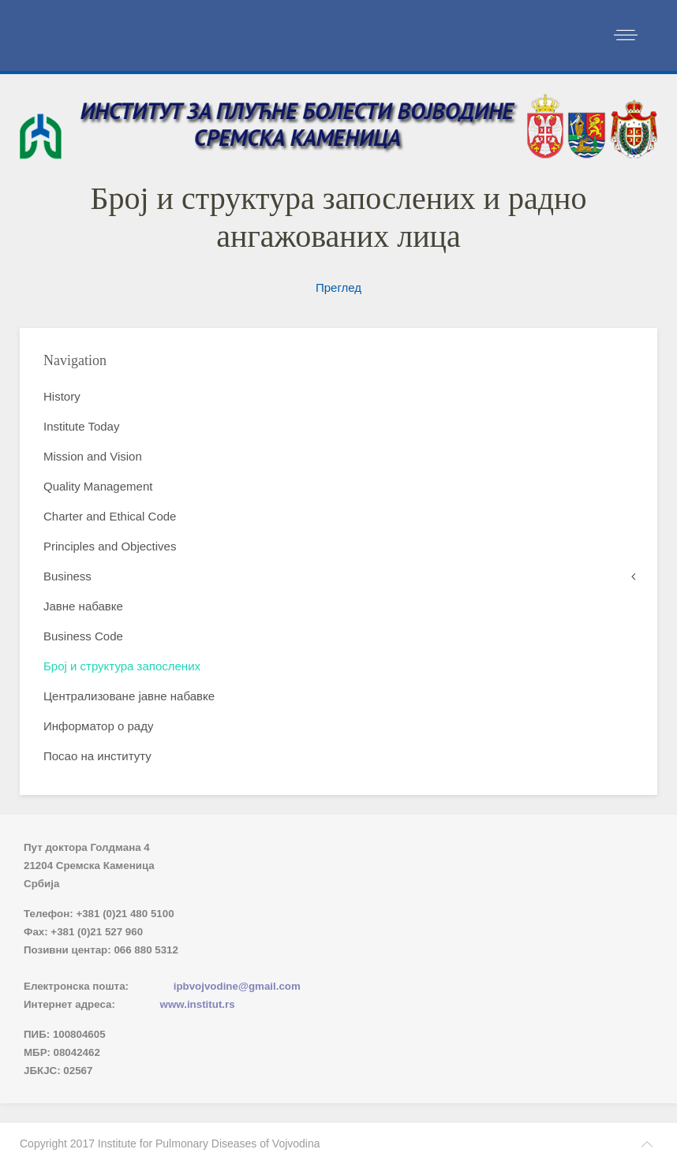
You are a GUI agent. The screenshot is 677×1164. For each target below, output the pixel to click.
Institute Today (81, 426)
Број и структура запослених (121, 666)
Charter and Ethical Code (109, 516)
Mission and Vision (92, 456)
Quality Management (97, 486)
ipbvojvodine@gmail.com (237, 986)
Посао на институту (97, 756)
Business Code (83, 636)
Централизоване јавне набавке (129, 696)
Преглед (338, 287)
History (61, 396)
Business (67, 576)
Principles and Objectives (109, 546)
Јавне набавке (83, 606)
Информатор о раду (98, 726)
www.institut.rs (197, 1004)
